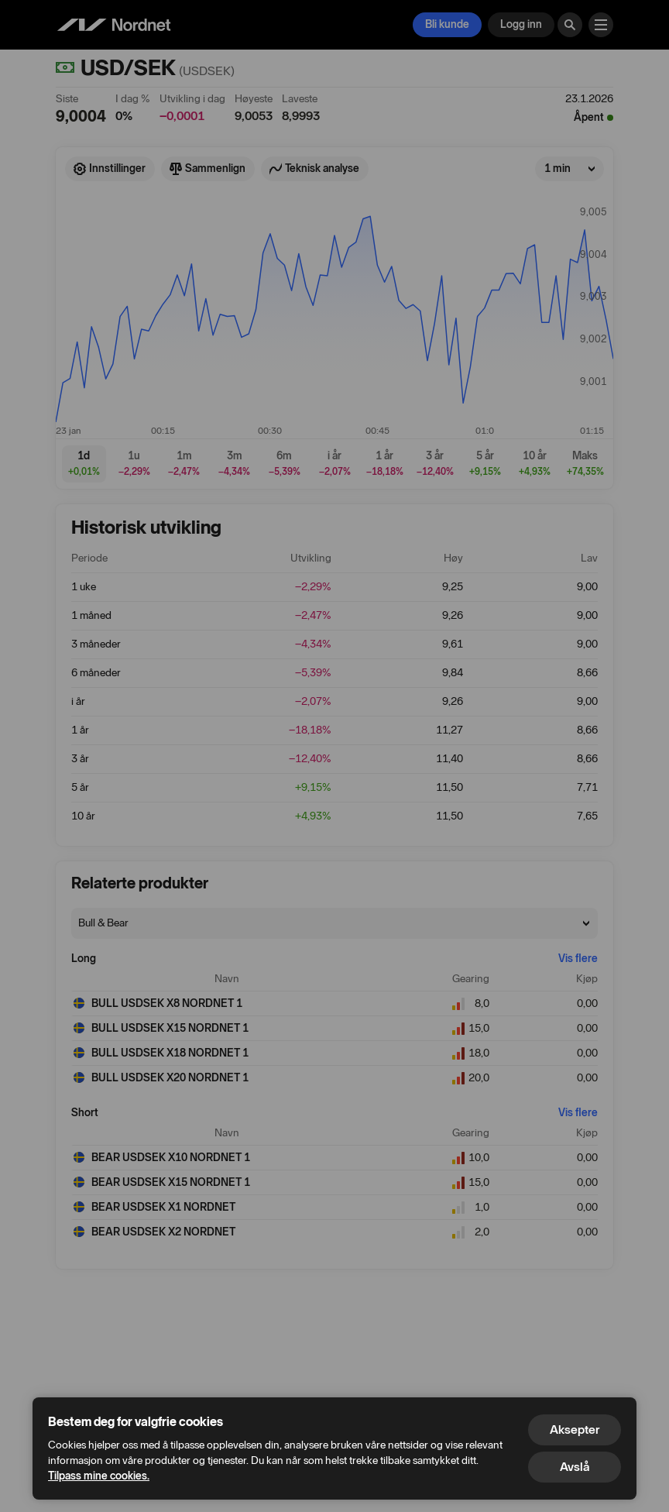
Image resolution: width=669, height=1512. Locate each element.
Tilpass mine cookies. (98, 1476)
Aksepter (574, 1429)
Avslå (574, 1466)
